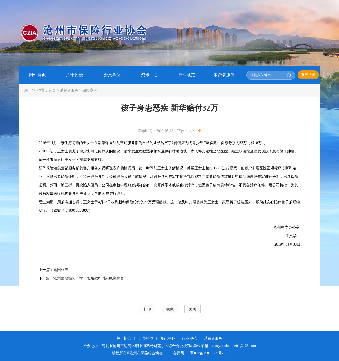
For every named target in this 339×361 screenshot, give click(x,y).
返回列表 (60, 270)
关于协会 (124, 338)
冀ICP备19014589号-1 (207, 353)
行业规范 (189, 338)
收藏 (170, 309)
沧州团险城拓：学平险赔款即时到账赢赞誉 (88, 278)
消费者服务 (69, 90)
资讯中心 (167, 338)
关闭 (192, 309)
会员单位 (146, 338)
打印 (147, 309)
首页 (52, 90)
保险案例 (89, 90)
